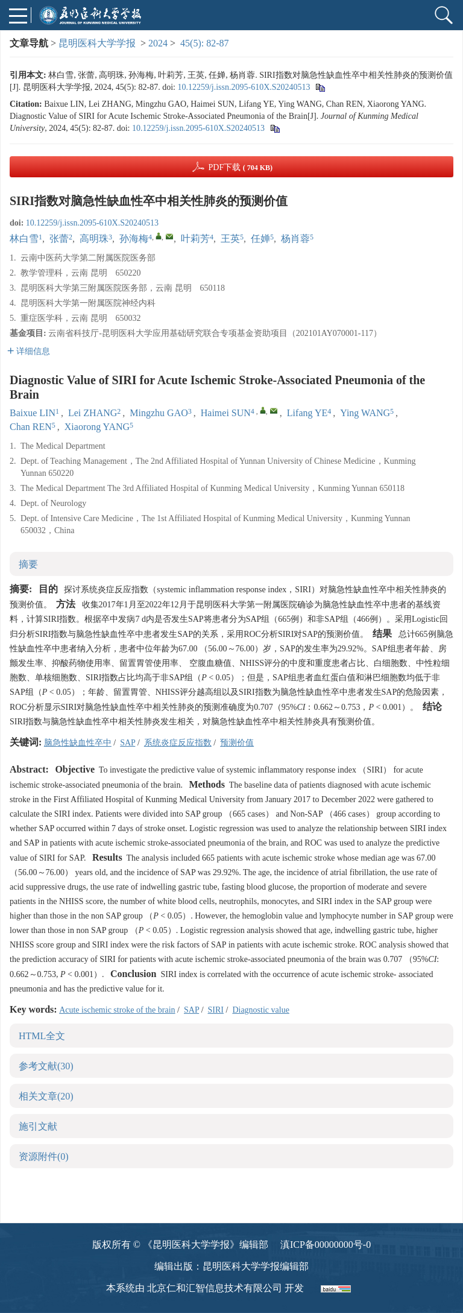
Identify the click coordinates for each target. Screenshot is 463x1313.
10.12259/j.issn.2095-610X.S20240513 (243, 87)
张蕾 (59, 238)
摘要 (28, 564)
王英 (230, 238)
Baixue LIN (32, 413)
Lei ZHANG (92, 413)
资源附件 (44, 1156)
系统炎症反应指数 (178, 742)
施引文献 (38, 1126)
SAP (127, 742)
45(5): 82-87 (204, 43)
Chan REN (31, 427)
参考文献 (46, 1066)
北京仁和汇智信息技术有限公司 (214, 1288)
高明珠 (94, 238)
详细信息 (28, 351)
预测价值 (237, 742)
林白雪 (24, 238)
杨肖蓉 (295, 238)
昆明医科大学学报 (97, 43)
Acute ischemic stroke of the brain (117, 1009)
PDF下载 (240, 167)
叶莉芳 (195, 238)
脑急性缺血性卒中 (78, 742)
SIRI (216, 1009)
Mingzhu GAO (158, 413)
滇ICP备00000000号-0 (325, 1244)
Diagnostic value (260, 1009)
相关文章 (46, 1096)
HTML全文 (42, 1036)
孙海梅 (133, 238)
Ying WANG (365, 413)
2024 (158, 43)
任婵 (260, 238)
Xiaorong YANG (97, 427)
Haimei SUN (226, 413)
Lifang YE (307, 413)
